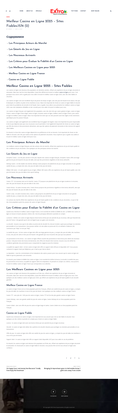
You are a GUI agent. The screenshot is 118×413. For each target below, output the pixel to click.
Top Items (74, 11)
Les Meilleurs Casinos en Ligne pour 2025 (32, 67)
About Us (29, 11)
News (8, 17)
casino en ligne (63, 92)
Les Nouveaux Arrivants (22, 55)
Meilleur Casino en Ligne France (27, 73)
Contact (83, 11)
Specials (39, 11)
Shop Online (95, 11)
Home (21, 11)
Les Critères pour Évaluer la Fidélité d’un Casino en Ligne (41, 61)
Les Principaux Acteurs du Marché (28, 43)
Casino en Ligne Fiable (21, 79)
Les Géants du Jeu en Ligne (24, 49)
